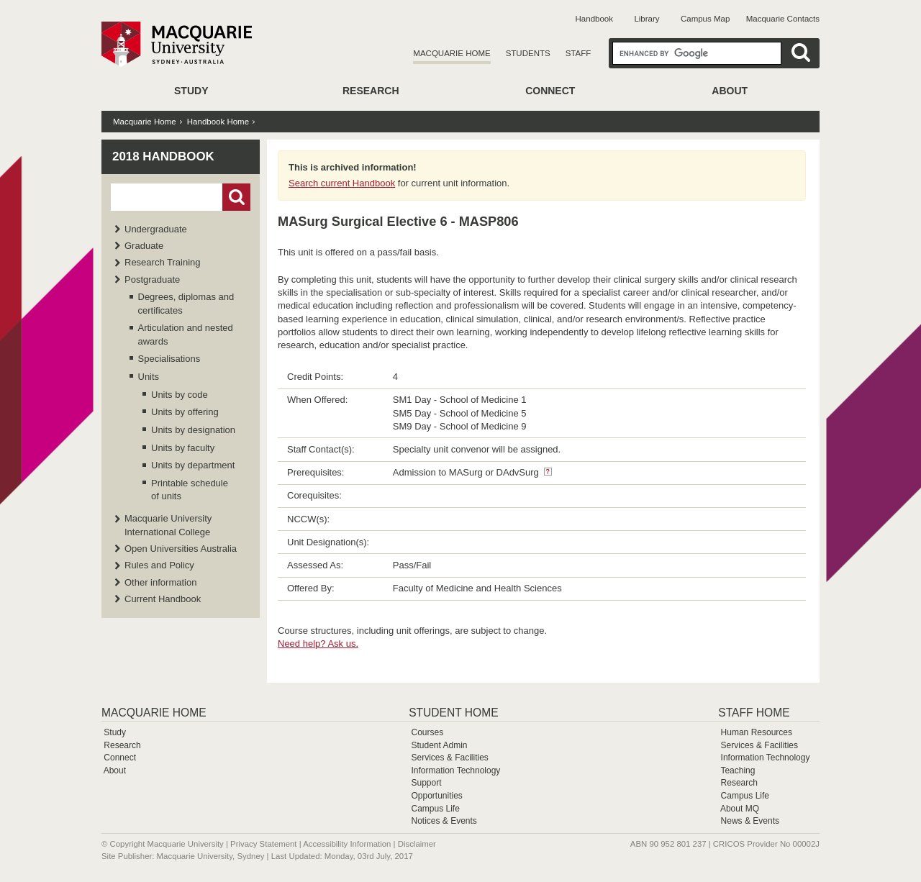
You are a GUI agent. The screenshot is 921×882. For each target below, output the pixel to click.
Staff (578, 53)
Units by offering (185, 411)
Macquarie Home (451, 53)
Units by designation (193, 429)
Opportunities (436, 796)
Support (426, 783)
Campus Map (705, 18)
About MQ (739, 809)
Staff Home (753, 712)
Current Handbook (162, 599)
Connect (550, 90)
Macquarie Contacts (783, 18)
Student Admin (439, 745)
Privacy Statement (263, 844)
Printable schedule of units (189, 489)
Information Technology (455, 770)
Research (370, 90)
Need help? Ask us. (318, 643)
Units (149, 376)
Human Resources (756, 732)
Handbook (594, 18)
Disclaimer (417, 844)
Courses (427, 732)
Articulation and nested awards (185, 334)
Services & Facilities (449, 758)
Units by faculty (182, 447)
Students (528, 53)
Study (191, 90)
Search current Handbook (342, 183)
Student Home (453, 712)
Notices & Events (443, 821)
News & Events (750, 821)
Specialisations (169, 358)
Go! (236, 197)
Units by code (179, 394)
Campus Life (435, 809)
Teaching (737, 770)
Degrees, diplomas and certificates (186, 303)
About (730, 90)
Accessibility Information (347, 844)
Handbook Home (218, 121)
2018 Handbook (163, 156)
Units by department (193, 465)
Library (646, 18)
